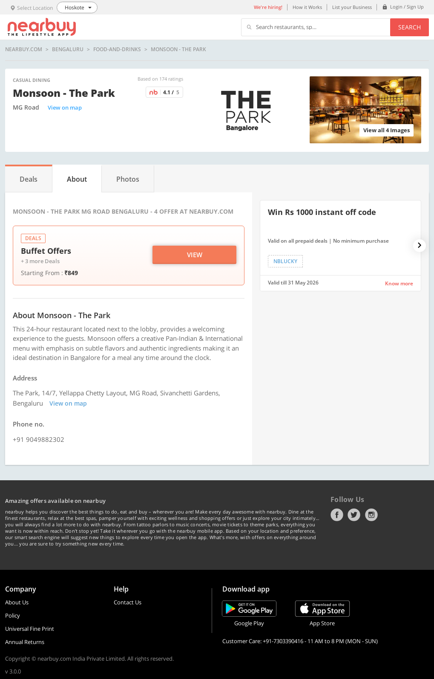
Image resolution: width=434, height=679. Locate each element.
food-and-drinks (117, 49)
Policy (12, 615)
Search (409, 27)
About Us (17, 602)
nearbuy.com (23, 49)
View (194, 254)
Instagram (371, 514)
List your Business (352, 7)
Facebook (337, 514)
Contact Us (127, 602)
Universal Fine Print (29, 629)
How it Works (307, 7)
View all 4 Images (386, 130)
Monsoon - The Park (178, 49)
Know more (399, 283)
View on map (65, 107)
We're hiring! (268, 7)
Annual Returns (24, 642)
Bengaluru (67, 49)
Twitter (354, 514)
